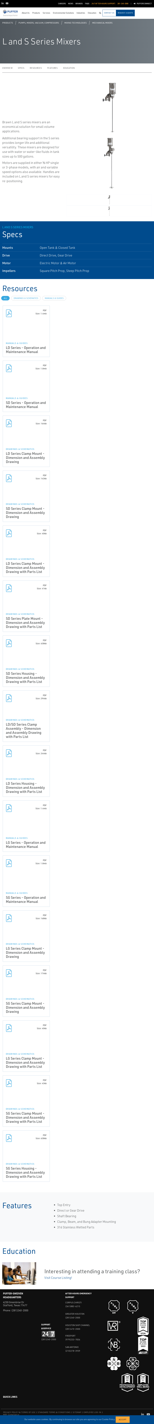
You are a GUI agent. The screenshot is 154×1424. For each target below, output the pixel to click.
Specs (21, 68)
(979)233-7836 (72, 1339)
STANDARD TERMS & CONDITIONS (54, 1412)
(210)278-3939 (72, 1351)
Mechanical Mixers (102, 22)
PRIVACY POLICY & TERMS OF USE (19, 1412)
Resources (36, 68)
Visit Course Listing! (58, 1278)
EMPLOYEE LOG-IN (92, 1412)
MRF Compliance (11, 1414)
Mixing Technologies (75, 22)
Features (52, 68)
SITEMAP (77, 1412)
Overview (7, 68)
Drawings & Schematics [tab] (26, 298)
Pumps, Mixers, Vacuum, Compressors (38, 22)
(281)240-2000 (19, 1310)
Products (7, 22)
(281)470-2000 (72, 1329)
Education (69, 68)
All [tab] (5, 298)
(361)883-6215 (72, 1306)
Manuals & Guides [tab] (54, 298)
